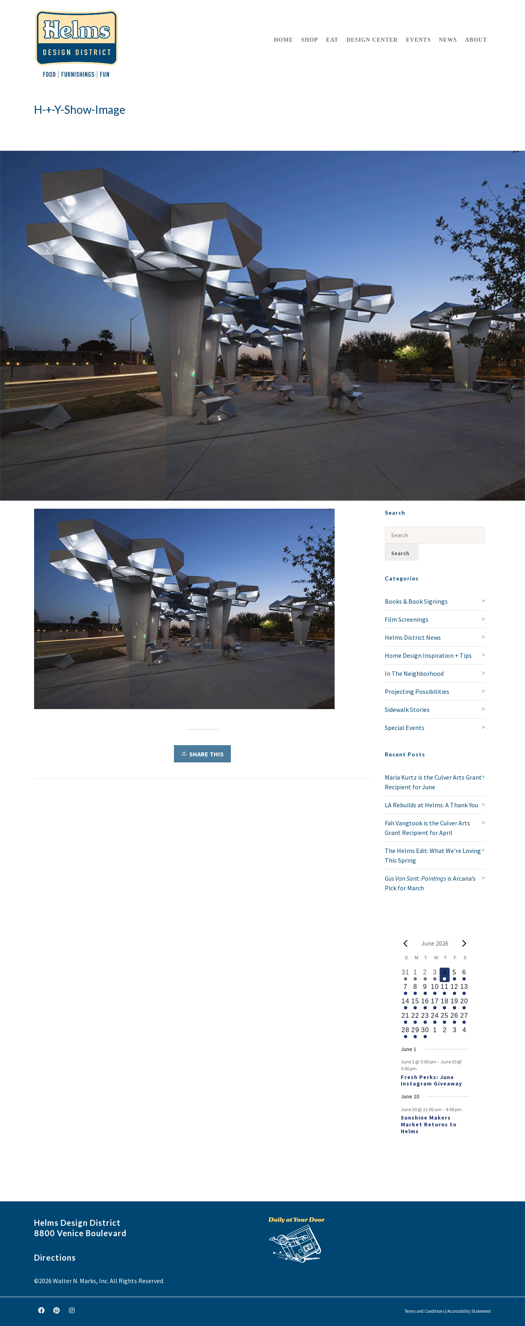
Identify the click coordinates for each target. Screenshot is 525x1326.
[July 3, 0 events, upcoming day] (454, 1032)
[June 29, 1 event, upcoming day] (415, 1032)
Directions (55, 1257)
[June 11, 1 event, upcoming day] (444, 989)
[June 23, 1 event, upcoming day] (425, 1018)
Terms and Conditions (424, 1311)
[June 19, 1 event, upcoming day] (454, 1004)
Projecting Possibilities (417, 691)
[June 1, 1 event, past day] (415, 975)
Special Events (404, 728)
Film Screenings (406, 619)
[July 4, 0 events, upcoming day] (464, 1032)
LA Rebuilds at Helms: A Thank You (431, 805)
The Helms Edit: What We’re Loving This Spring (433, 855)
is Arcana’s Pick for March (430, 883)
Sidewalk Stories (407, 709)
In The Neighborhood (414, 673)
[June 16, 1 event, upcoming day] (425, 1004)
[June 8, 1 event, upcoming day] (415, 989)
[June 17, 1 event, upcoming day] (435, 1004)
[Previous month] (405, 943)
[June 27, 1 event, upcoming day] (464, 1018)
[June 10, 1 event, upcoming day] (435, 989)
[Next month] (464, 943)
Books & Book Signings (416, 601)
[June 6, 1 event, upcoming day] (464, 975)
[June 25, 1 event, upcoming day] (444, 1018)
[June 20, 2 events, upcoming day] (464, 1004)
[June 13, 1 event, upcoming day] (464, 989)
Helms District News (413, 637)
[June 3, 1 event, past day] (435, 975)
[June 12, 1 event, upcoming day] (454, 989)
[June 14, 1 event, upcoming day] (405, 1004)
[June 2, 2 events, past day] (425, 975)
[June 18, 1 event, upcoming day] (444, 1004)
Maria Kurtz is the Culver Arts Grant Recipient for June (433, 782)
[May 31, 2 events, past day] (405, 975)
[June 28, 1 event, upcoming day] (405, 1032)
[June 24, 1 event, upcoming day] (435, 1018)
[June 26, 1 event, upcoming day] (454, 1018)
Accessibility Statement (469, 1311)
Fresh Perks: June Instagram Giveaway (431, 1080)
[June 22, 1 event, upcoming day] (415, 1018)
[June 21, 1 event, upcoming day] (405, 1018)
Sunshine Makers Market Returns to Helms (429, 1124)
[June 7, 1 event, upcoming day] (405, 989)
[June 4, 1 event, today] (444, 975)
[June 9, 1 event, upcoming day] (425, 989)
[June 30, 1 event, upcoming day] (425, 1032)
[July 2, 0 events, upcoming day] (444, 1032)
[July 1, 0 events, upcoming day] (435, 1032)
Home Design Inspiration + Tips (428, 655)
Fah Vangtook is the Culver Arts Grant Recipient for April (427, 828)
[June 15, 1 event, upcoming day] (415, 1004)
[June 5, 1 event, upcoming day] (454, 975)
